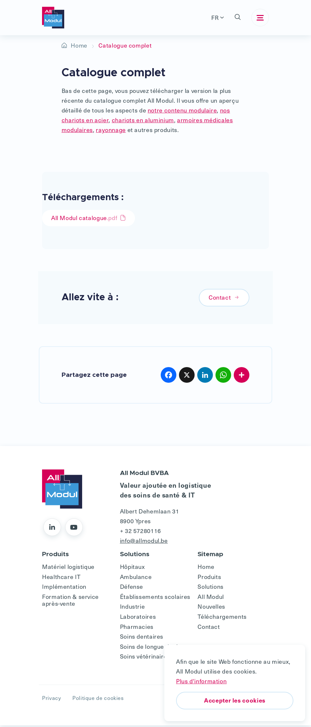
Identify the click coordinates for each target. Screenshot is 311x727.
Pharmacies (137, 627)
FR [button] (215, 17)
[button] (237, 17)
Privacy (51, 699)
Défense (131, 587)
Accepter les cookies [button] (234, 700)
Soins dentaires (141, 637)
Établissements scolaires (155, 597)
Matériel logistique (68, 567)
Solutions (211, 587)
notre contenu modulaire (182, 110)
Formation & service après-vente (70, 601)
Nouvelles (211, 607)
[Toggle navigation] (260, 17)
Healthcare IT (61, 577)
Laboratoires (138, 617)
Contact (224, 298)
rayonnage (111, 129)
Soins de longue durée (151, 647)
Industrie (132, 607)
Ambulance (136, 577)
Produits (209, 577)
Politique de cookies (98, 699)
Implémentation (64, 587)
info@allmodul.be (144, 541)
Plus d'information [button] (201, 680)
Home (79, 45)
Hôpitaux (132, 567)
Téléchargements (222, 617)
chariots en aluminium (143, 119)
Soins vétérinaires (145, 657)
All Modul (211, 597)
